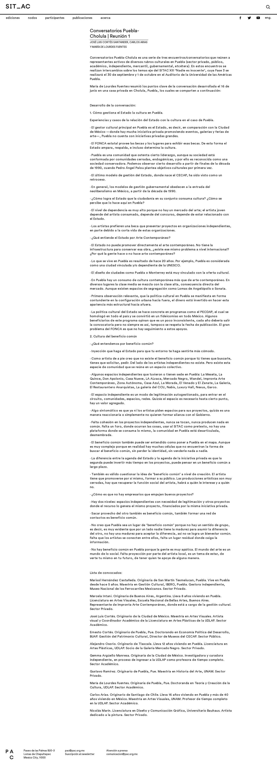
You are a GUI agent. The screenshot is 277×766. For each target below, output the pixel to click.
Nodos (32, 17)
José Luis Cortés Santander (109, 42)
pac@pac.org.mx (74, 750)
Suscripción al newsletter (80, 754)
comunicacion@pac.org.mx (121, 754)
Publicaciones (82, 17)
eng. (268, 17)
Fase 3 (220, 70)
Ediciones (13, 17)
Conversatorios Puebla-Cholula (113, 57)
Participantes (54, 17)
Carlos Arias (138, 42)
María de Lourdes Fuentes (109, 47)
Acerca (105, 17)
